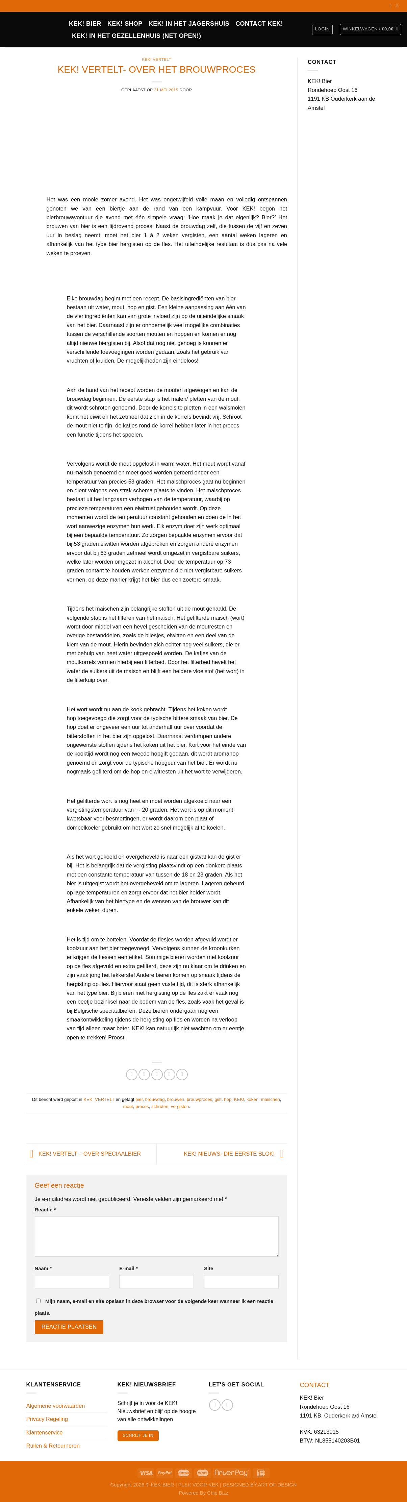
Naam (43, 1268)
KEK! (239, 1099)
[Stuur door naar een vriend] (157, 1074)
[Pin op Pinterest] (169, 1074)
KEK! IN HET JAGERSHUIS (189, 23)
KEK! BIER (85, 23)
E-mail (128, 1268)
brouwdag (155, 1099)
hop (227, 1099)
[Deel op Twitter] (144, 1074)
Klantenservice (44, 1432)
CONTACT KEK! (259, 23)
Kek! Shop (125, 23)
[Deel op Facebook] (131, 1074)
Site (208, 1268)
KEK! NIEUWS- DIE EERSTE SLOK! (235, 1154)
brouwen (175, 1099)
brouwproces (199, 1099)
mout (128, 1106)
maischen (270, 1099)
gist (218, 1099)
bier (139, 1099)
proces (142, 1106)
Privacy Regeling (47, 1419)
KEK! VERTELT (156, 59)
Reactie (45, 1209)
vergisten (180, 1106)
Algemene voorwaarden (55, 1406)
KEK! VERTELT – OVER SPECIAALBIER (83, 1154)
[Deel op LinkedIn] (182, 1074)
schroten (160, 1106)
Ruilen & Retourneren (53, 1446)
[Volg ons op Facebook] (392, 5)
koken (252, 1099)
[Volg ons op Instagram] (399, 5)
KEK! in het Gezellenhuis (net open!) (136, 35)
